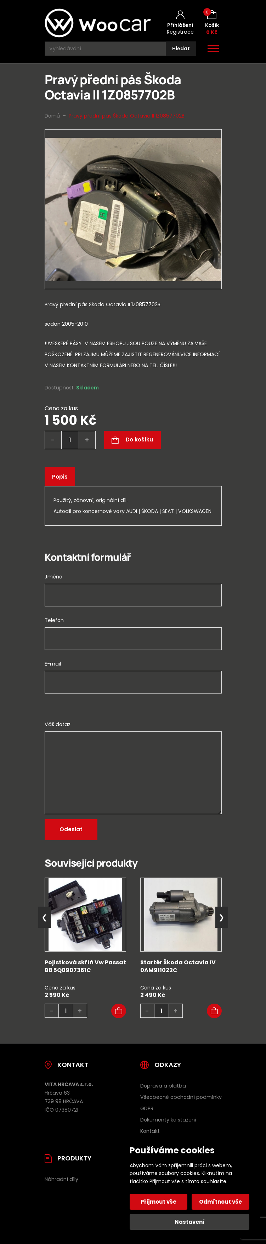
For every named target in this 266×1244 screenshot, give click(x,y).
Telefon (54, 620)
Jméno (53, 576)
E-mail (53, 663)
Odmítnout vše (220, 1201)
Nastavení (190, 1222)
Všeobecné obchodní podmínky (181, 1097)
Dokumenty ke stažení (168, 1119)
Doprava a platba (163, 1085)
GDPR (146, 1108)
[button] (118, 1011)
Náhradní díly (61, 1179)
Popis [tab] (60, 476)
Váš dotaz (57, 724)
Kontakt (150, 1131)
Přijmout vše (159, 1201)
